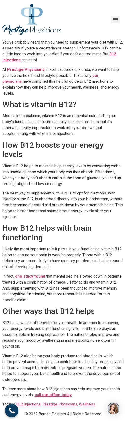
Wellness (87, 404)
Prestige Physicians (26, 69)
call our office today (53, 394)
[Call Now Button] (11, 410)
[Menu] (115, 19)
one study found (30, 276)
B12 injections (28, 404)
